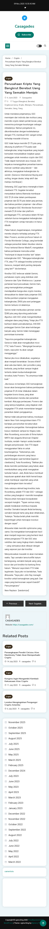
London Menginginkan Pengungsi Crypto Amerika (21, 703)
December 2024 (16, 770)
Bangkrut (23, 101)
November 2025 (16, 722)
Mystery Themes (38, 923)
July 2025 (13, 743)
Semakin (8, 108)
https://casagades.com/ (23, 625)
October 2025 (15, 727)
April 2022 (13, 856)
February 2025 (15, 765)
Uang (15, 108)
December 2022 (16, 813)
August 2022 (15, 835)
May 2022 (13, 851)
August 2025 (15, 738)
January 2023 (15, 808)
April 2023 (13, 792)
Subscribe (24, 35)
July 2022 (13, 840)
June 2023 (13, 781)
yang (20, 108)
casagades (27, 98)
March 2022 (14, 862)
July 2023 (13, 776)
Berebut (31, 101)
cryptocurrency (11, 105)
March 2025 (14, 760)
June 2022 (13, 845)
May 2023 (13, 786)
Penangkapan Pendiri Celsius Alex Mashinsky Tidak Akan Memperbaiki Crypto (22, 655)
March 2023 (14, 797)
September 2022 (17, 829)
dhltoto (8, 882)
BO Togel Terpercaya (20, 882)
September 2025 (17, 733)
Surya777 (9, 903)
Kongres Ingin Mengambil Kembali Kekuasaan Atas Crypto (22, 680)
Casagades (24, 26)
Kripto (21, 105)
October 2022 (15, 824)
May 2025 (13, 754)
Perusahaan (38, 105)
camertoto (9, 871)
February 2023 (15, 802)
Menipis (28, 105)
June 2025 (13, 749)
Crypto (8, 79)
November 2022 (16, 819)
